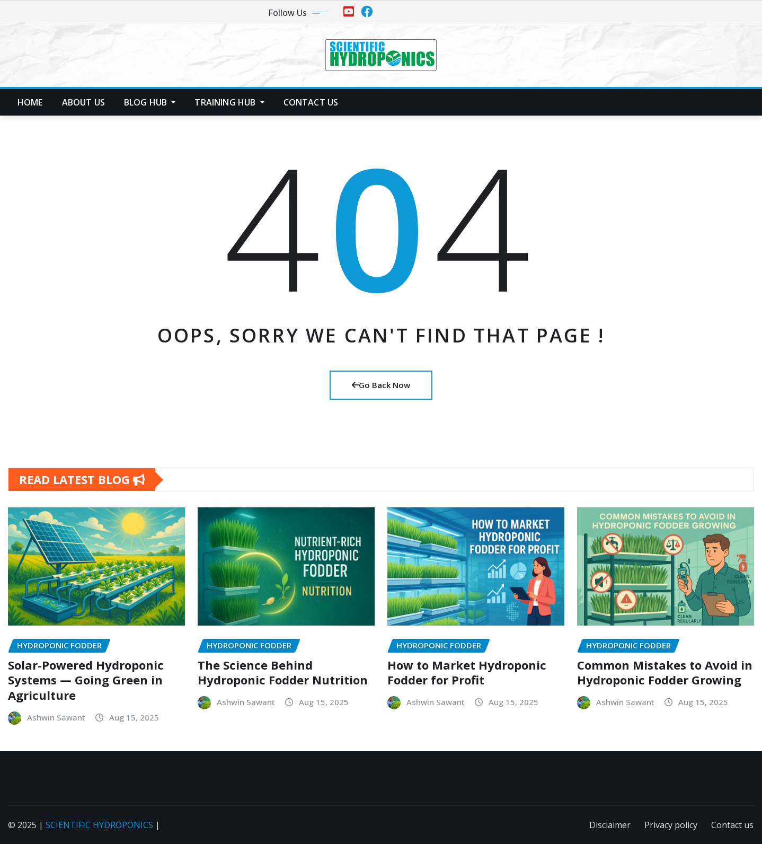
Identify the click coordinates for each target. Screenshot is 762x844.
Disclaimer (610, 825)
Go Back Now (381, 385)
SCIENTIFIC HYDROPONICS (99, 825)
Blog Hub (150, 102)
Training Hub (229, 102)
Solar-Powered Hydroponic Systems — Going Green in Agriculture (86, 680)
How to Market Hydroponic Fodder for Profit (466, 672)
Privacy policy (670, 825)
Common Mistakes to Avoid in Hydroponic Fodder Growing (664, 672)
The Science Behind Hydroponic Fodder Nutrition (283, 672)
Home (30, 102)
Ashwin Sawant (56, 717)
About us (83, 102)
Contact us (311, 102)
